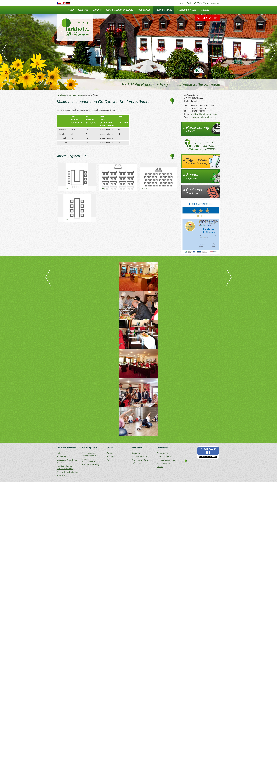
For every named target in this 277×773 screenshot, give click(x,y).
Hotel (71, 9)
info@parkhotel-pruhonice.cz (204, 114)
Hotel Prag (61, 95)
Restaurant (144, 9)
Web (186, 116)
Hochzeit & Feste (186, 9)
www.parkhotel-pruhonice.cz (204, 116)
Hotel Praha (183, 3)
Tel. (185, 105)
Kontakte (83, 9)
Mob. (186, 111)
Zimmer (97, 9)
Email (186, 114)
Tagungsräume (163, 9)
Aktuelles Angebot (139, 456)
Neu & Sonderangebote (119, 9)
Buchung (110, 456)
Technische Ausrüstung (166, 460)
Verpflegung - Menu (140, 460)
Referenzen (62, 456)
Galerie (205, 9)
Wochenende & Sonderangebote (89, 454)
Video (109, 460)
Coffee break (137, 463)
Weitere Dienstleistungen (67, 472)
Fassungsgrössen (164, 456)
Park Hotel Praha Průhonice (206, 3)
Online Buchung (207, 18)
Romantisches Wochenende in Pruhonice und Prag (90, 462)
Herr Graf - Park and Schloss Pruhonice (65, 467)
